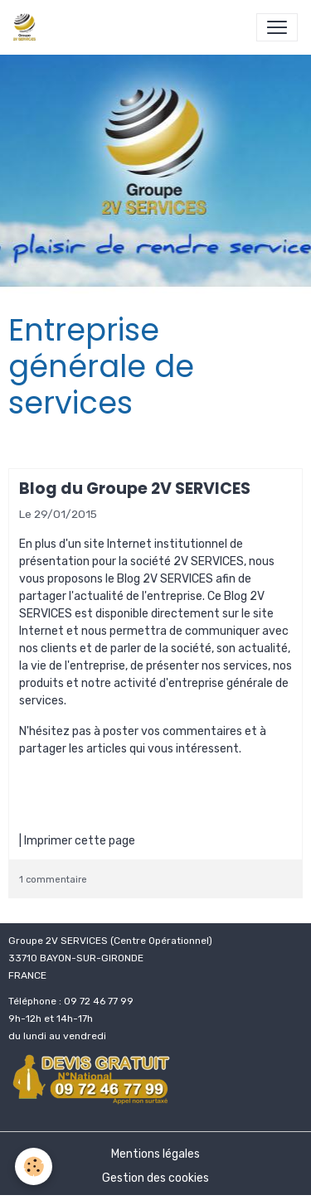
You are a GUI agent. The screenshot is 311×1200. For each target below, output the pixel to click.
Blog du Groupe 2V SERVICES (134, 488)
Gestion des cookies (155, 1178)
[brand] (27, 27)
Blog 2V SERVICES (165, 579)
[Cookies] (33, 1166)
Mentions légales (155, 1154)
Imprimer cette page (79, 841)
